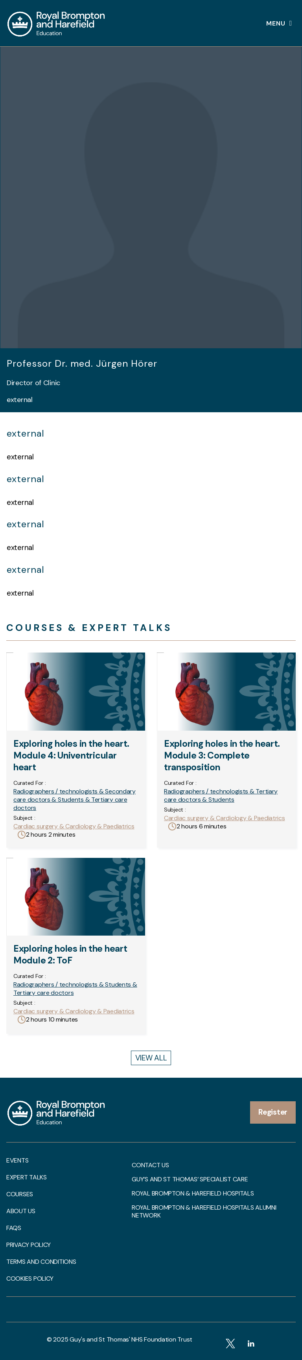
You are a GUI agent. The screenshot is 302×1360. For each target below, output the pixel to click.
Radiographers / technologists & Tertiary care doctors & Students (221, 795)
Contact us (150, 1165)
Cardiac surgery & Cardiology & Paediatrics (73, 826)
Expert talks (26, 1177)
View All (151, 1058)
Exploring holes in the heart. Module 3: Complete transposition (222, 755)
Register (272, 1112)
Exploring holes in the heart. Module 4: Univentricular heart (71, 755)
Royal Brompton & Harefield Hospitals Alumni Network (204, 1211)
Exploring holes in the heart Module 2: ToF (70, 954)
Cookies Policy (29, 1279)
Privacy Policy (28, 1245)
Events (17, 1160)
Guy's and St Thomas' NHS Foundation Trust (131, 1339)
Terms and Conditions (41, 1262)
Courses (19, 1194)
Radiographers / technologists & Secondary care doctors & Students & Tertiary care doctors (74, 799)
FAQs (13, 1228)
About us (20, 1211)
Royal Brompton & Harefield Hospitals (193, 1193)
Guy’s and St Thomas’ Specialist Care (190, 1179)
